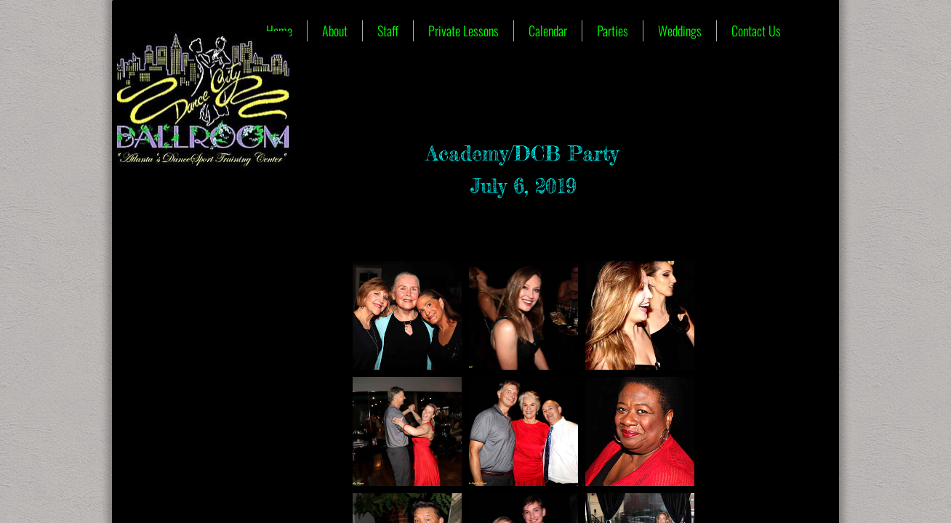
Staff (387, 30)
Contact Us (756, 30)
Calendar (548, 30)
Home (279, 30)
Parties (612, 30)
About (335, 30)
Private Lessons (463, 30)
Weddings (680, 30)
